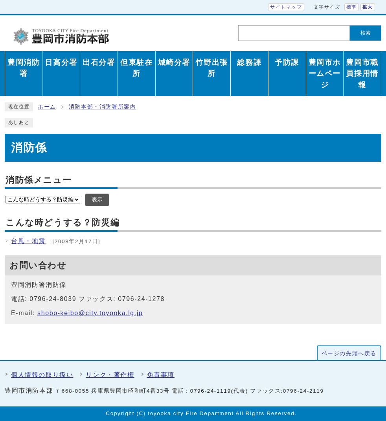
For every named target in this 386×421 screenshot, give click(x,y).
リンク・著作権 (110, 374)
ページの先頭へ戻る (349, 353)
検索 (365, 33)
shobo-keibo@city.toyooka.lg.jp (90, 313)
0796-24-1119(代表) (219, 391)
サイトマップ (286, 7)
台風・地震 (28, 241)
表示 (97, 200)
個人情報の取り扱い (42, 374)
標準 (351, 7)
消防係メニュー (39, 180)
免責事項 (161, 374)
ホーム (47, 107)
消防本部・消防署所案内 (102, 107)
